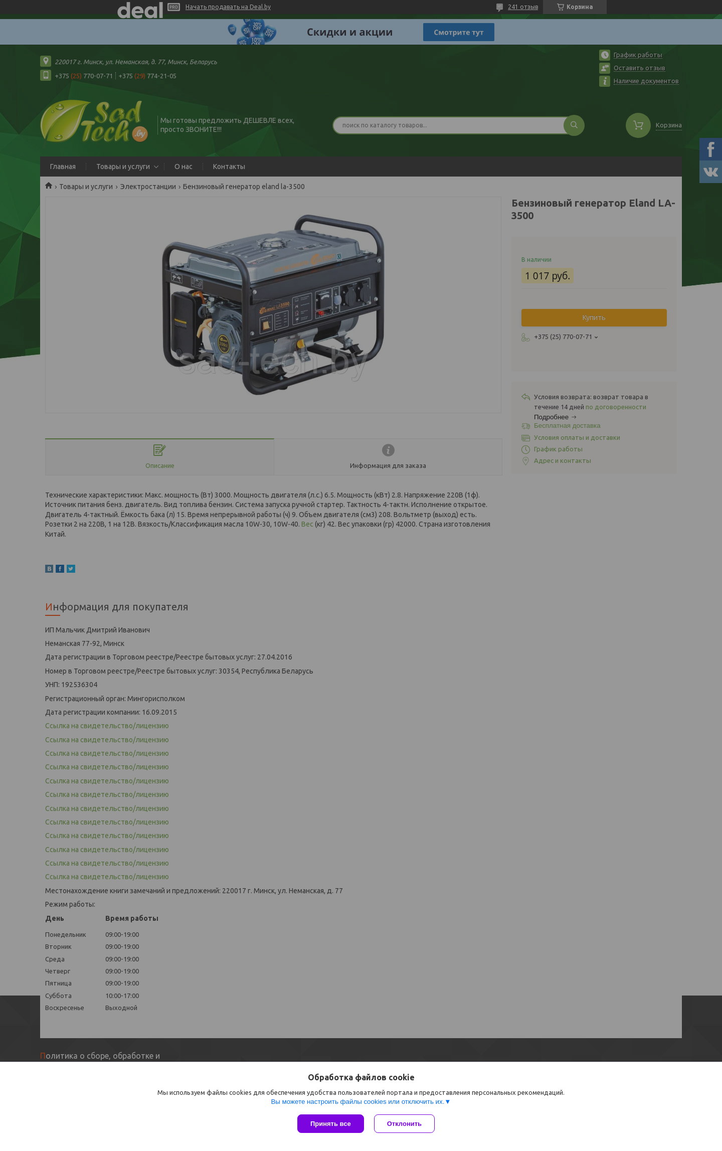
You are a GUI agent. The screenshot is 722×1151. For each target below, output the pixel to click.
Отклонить (404, 1123)
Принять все (330, 1123)
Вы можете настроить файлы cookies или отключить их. (357, 1101)
